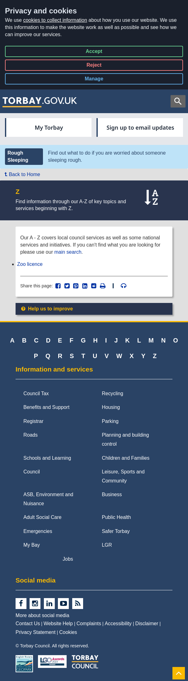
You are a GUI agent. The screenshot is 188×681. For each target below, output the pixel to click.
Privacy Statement (35, 632)
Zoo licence (30, 264)
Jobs (68, 559)
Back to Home (22, 174)
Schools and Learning (47, 458)
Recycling (112, 393)
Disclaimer (146, 623)
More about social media (42, 615)
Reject (94, 66)
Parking (110, 421)
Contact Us (28, 623)
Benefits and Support (46, 407)
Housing (111, 407)
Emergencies (37, 531)
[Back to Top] (179, 673)
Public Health (116, 517)
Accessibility (118, 623)
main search (67, 252)
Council (31, 471)
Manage (99, 80)
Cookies (68, 632)
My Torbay (49, 127)
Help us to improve (46, 308)
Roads (30, 435)
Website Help (58, 623)
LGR (107, 545)
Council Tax (36, 393)
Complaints (89, 623)
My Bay (31, 545)
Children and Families (125, 458)
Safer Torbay (115, 531)
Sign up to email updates (140, 127)
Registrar (33, 421)
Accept (94, 52)
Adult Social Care (42, 517)
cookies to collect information (55, 20)
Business (112, 494)
